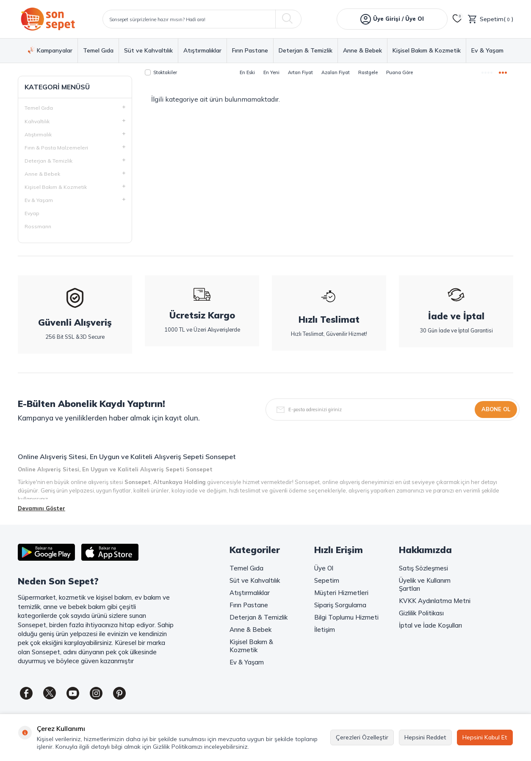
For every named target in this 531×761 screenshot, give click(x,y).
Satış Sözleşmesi (423, 568)
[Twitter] (49, 693)
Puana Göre (399, 72)
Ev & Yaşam (487, 50)
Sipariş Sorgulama (340, 605)
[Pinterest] (119, 693)
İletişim (324, 629)
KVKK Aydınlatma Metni (434, 601)
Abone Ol (495, 409)
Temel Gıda (98, 50)
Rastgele (368, 72)
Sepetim (326, 580)
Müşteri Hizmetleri (341, 593)
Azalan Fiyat (335, 72)
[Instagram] (96, 693)
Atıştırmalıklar (202, 50)
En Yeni (271, 72)
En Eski (247, 72)
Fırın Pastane (250, 50)
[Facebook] (26, 693)
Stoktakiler (161, 72)
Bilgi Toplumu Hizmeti (346, 617)
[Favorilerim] (457, 19)
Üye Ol (323, 568)
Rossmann (38, 226)
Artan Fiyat (300, 72)
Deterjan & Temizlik (305, 50)
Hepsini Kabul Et (484, 737)
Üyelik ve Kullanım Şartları (425, 584)
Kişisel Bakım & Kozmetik (427, 50)
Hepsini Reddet (425, 737)
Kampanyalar (50, 50)
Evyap (32, 213)
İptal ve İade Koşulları (430, 625)
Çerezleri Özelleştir (362, 737)
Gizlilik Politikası (421, 613)
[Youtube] (72, 693)
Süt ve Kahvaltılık (148, 50)
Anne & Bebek (362, 50)
